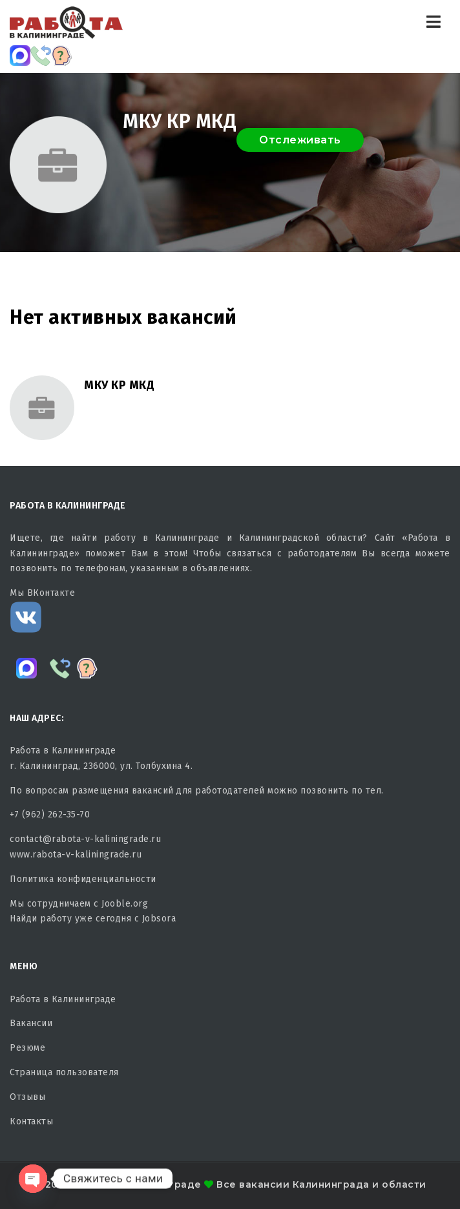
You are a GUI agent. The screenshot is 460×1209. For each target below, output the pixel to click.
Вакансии (31, 1023)
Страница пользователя (64, 1072)
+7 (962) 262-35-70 (50, 814)
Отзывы (27, 1096)
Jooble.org (124, 903)
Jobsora (159, 918)
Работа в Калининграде (63, 999)
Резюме (27, 1047)
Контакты (31, 1121)
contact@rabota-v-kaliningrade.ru (85, 839)
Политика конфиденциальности (83, 879)
